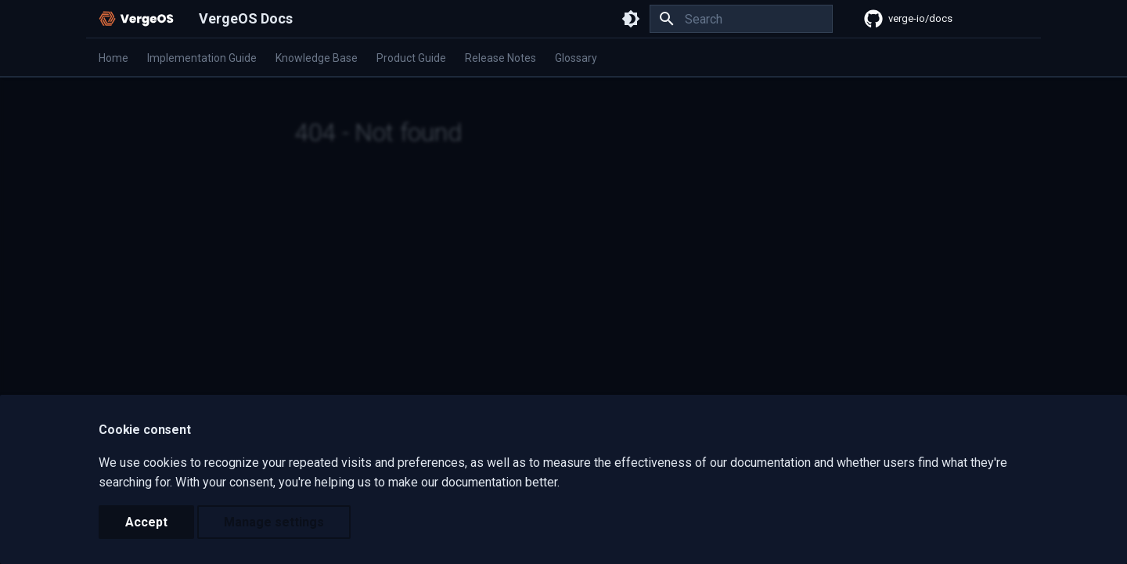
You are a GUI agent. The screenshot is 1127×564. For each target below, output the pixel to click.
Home (113, 58)
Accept (146, 522)
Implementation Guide (202, 58)
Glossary (576, 58)
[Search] (741, 19)
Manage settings (274, 522)
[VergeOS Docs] (136, 18)
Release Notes (500, 58)
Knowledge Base (316, 58)
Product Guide (411, 58)
